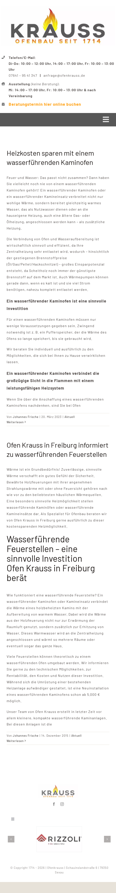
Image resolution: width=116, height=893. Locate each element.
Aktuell (69, 417)
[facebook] (54, 803)
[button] (12, 839)
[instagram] (62, 803)
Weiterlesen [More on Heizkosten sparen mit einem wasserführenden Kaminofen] (15, 422)
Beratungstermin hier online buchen (45, 104)
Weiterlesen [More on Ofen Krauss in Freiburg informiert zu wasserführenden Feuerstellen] (15, 741)
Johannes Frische (26, 417)
